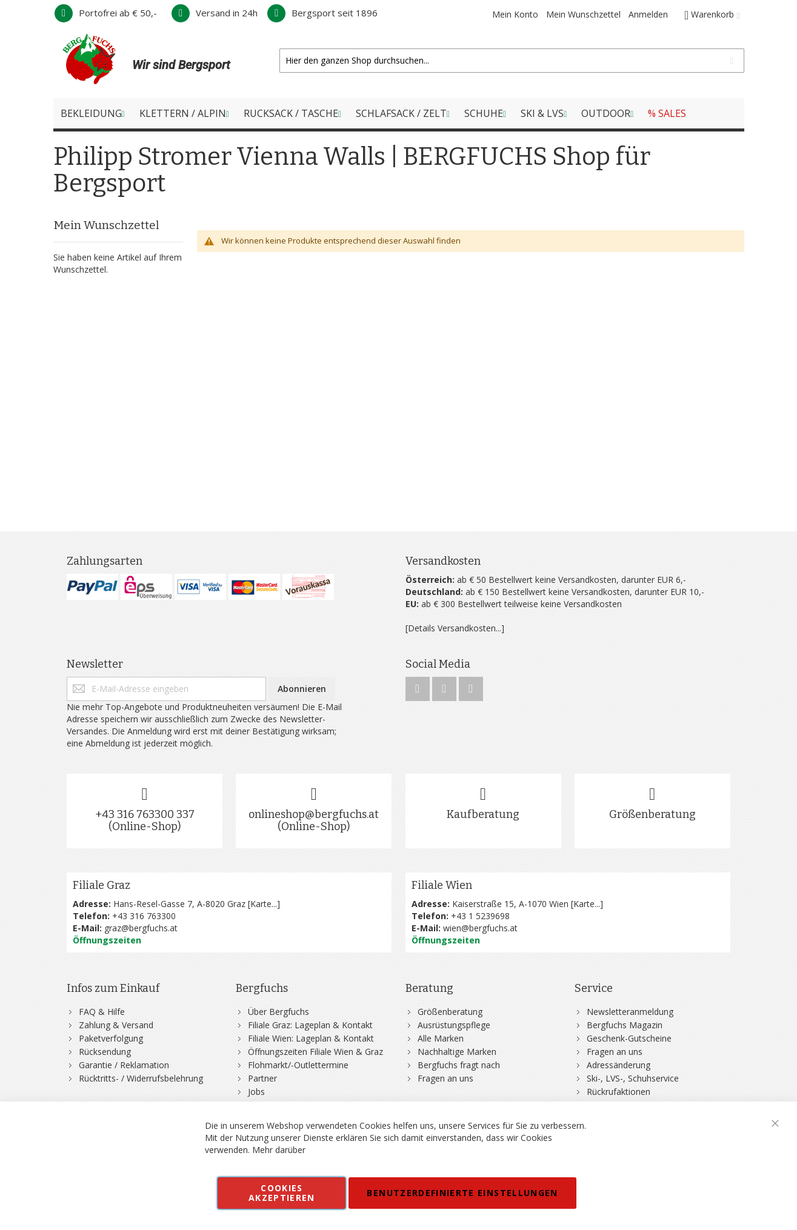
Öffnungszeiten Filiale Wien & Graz (315, 1051)
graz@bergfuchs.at (141, 928)
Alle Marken (441, 1038)
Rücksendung (105, 1051)
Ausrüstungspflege (454, 1025)
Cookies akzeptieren (281, 1192)
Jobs (256, 1091)
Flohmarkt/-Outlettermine (298, 1065)
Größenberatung (652, 814)
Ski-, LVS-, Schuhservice (633, 1078)
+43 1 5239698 (480, 916)
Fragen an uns (445, 1078)
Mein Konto (515, 14)
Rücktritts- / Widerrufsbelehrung (141, 1078)
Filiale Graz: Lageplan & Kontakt (310, 1025)
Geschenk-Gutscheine (629, 1038)
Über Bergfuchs (278, 1011)
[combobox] (511, 60)
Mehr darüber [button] (278, 1149)
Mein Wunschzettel (583, 14)
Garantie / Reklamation (124, 1065)
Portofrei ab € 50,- (106, 13)
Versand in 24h (215, 13)
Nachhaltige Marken (457, 1051)
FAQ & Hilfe (102, 1011)
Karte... (263, 903)
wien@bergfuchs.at (480, 928)
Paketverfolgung (111, 1038)
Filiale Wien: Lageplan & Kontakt (311, 1038)
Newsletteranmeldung (630, 1011)
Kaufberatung (483, 814)
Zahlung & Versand (116, 1025)
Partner (262, 1078)
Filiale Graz (101, 885)
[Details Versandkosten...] (454, 628)
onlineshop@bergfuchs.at (313, 814)
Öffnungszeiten (107, 940)
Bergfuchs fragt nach (459, 1065)
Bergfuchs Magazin (624, 1025)
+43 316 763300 (144, 916)
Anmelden (648, 14)
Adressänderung (618, 1065)
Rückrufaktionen (618, 1091)
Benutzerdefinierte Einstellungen (462, 1192)
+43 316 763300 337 (145, 814)
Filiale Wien (442, 885)
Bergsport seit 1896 (322, 13)
